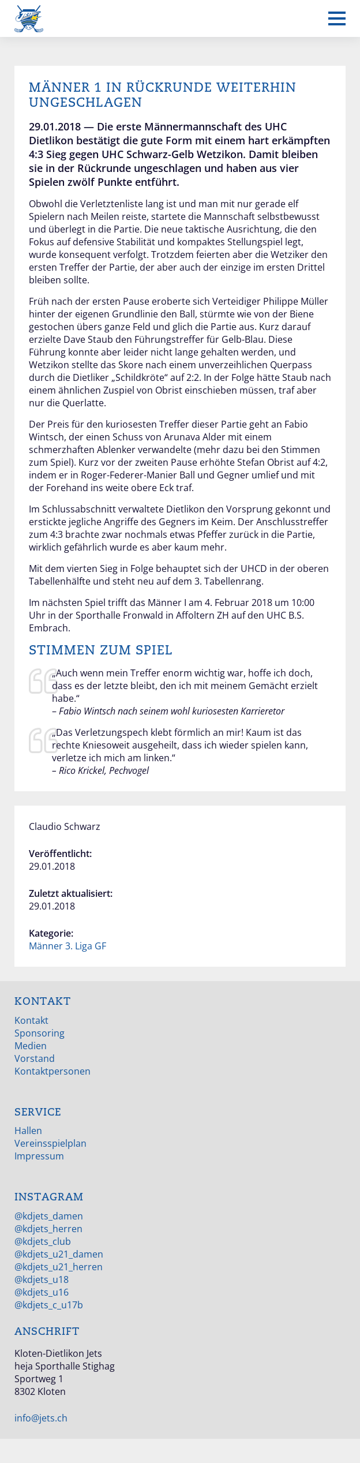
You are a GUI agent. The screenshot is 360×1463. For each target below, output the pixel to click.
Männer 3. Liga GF (67, 946)
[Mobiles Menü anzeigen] (337, 18)
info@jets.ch (41, 1418)
